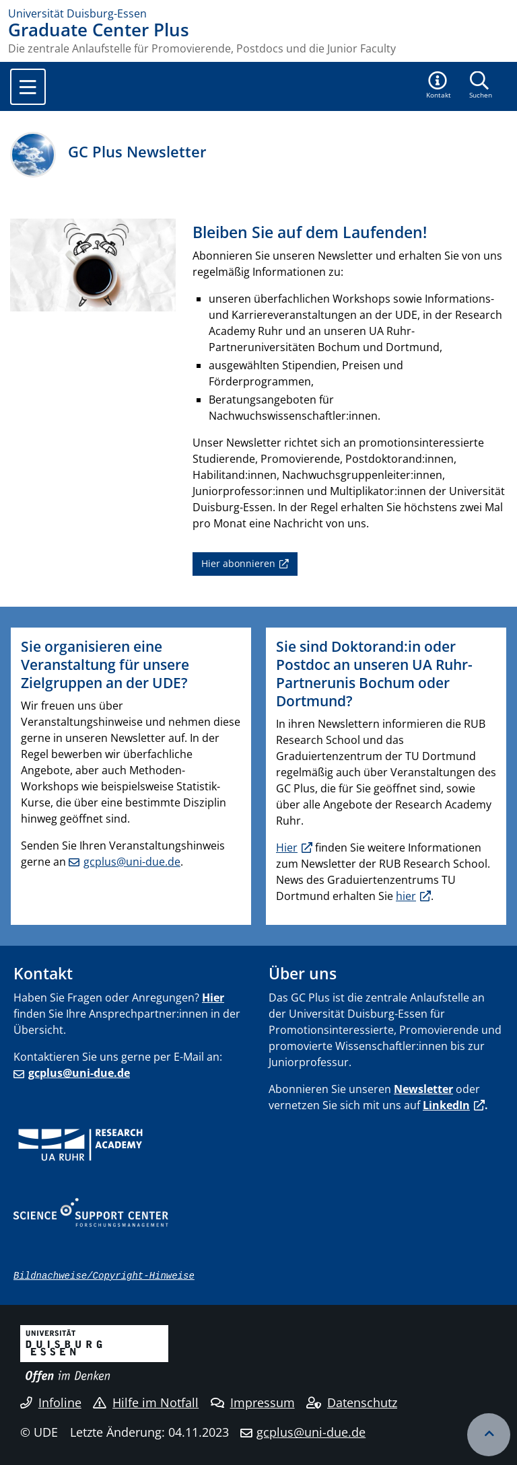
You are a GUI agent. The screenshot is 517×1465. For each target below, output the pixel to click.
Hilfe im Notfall (146, 1402)
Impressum (253, 1402)
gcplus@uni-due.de (131, 861)
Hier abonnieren (238, 563)
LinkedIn (446, 1105)
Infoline (50, 1402)
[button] (439, 86)
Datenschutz (351, 1402)
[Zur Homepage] (258, 13)
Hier (287, 847)
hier (406, 896)
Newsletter (423, 1089)
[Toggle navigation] (28, 87)
